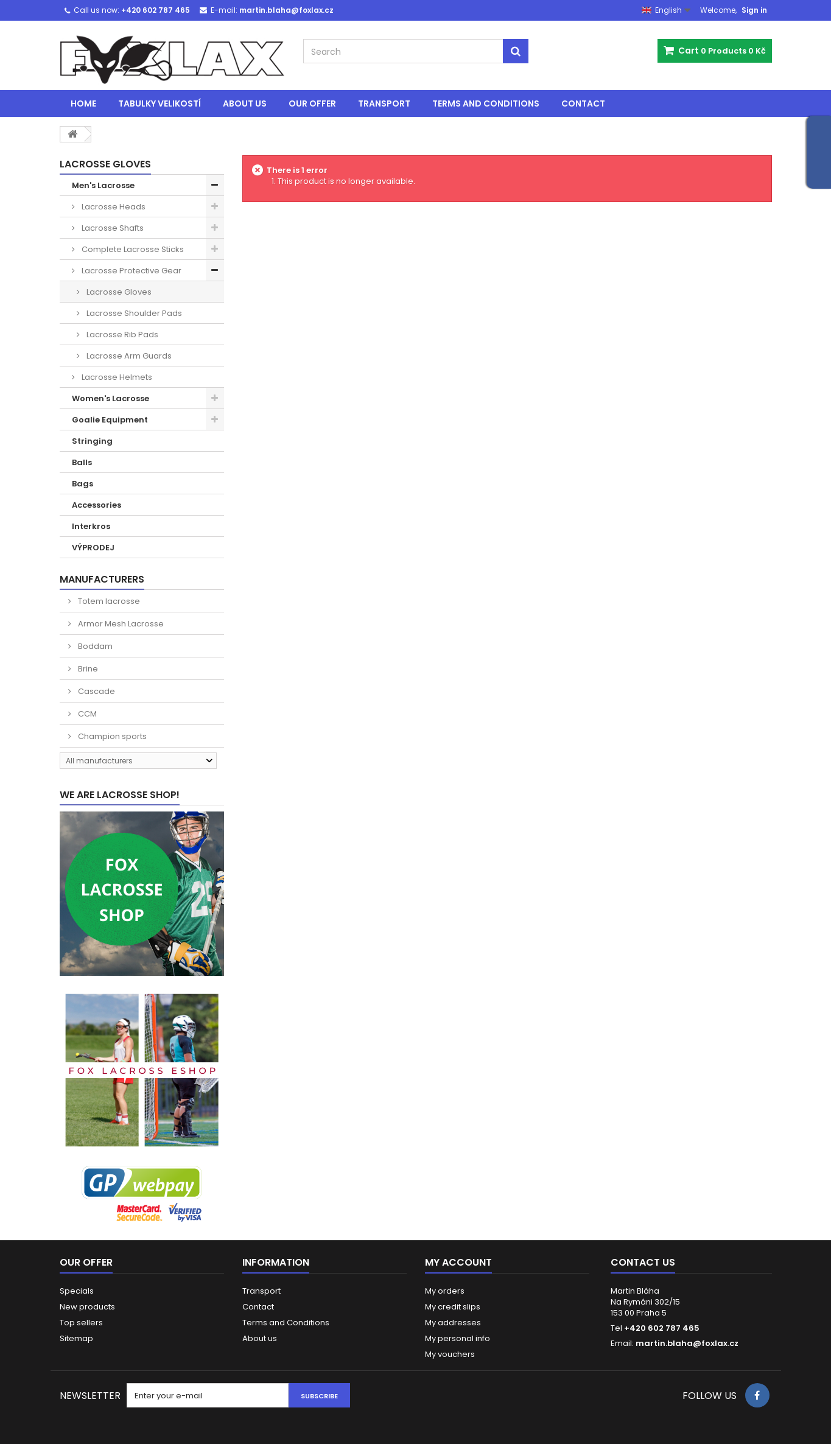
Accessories (96, 505)
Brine (87, 669)
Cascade (95, 691)
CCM (86, 714)
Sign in (754, 10)
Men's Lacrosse (103, 185)
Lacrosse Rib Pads (121, 334)
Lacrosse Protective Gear (130, 270)
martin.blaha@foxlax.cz (687, 1343)
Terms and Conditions (485, 103)
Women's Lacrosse (110, 398)
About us (245, 103)
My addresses (453, 1322)
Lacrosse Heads (113, 206)
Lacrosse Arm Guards (128, 356)
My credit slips (452, 1307)
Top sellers (81, 1322)
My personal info (457, 1338)
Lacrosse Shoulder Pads (133, 313)
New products (87, 1307)
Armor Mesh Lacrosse (120, 623)
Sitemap (76, 1338)
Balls (82, 462)
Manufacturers (102, 579)
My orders (445, 1291)
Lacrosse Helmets (116, 377)
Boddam (94, 646)
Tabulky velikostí (159, 103)
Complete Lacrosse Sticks (132, 249)
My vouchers (450, 1354)
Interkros (91, 526)
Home (83, 103)
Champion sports (111, 736)
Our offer (312, 103)
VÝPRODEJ (93, 547)
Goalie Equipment (110, 420)
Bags (82, 483)
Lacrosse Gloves (118, 292)
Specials (77, 1291)
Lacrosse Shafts (112, 228)
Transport (384, 103)
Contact (583, 103)
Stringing (92, 441)
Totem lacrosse (108, 601)
